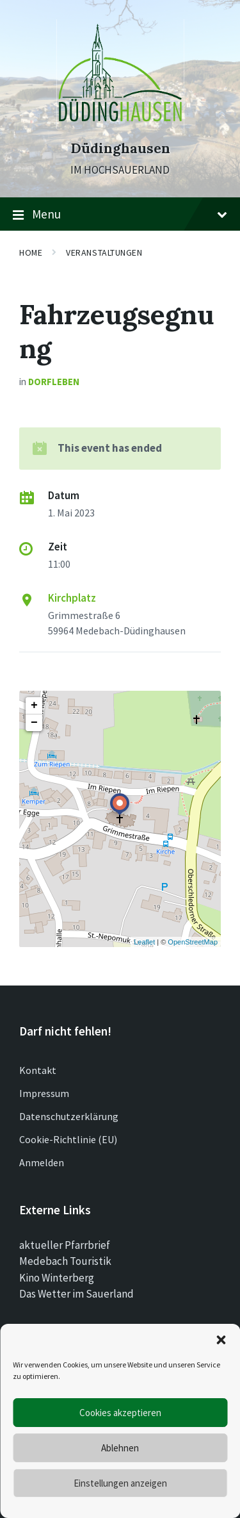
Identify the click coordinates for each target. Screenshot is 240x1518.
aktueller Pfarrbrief (64, 1245)
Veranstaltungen (104, 252)
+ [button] (34, 705)
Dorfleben (53, 381)
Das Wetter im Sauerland (76, 1294)
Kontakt (37, 1070)
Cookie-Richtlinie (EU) (68, 1139)
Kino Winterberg (56, 1278)
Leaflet (144, 942)
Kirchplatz (72, 598)
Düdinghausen (120, 148)
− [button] (34, 722)
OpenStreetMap (193, 942)
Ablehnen (120, 1448)
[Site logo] (120, 125)
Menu (120, 214)
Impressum (44, 1093)
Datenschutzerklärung (68, 1116)
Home (30, 252)
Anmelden (41, 1162)
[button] (220, 1339)
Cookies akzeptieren (120, 1413)
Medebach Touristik (65, 1261)
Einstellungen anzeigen (120, 1483)
